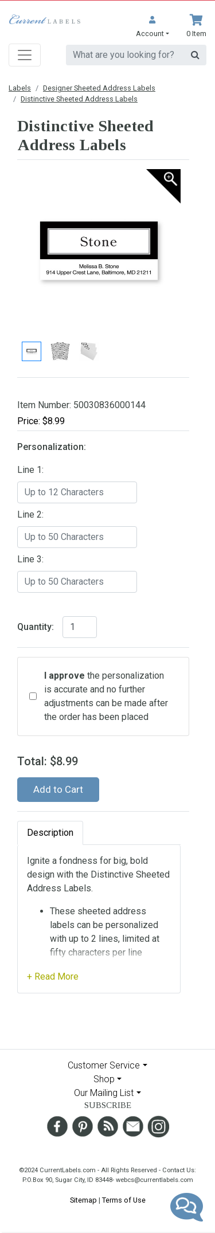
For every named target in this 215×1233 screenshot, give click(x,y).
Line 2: (30, 514)
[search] (125, 55)
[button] (152, 26)
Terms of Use (124, 1200)
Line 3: (30, 559)
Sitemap (83, 1200)
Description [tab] (50, 832)
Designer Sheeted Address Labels (99, 88)
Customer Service (104, 1065)
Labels (20, 88)
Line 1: (30, 469)
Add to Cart (58, 789)
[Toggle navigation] (25, 55)
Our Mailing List (104, 1092)
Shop (104, 1079)
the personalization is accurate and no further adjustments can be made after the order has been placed (106, 696)
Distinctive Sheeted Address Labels (79, 99)
